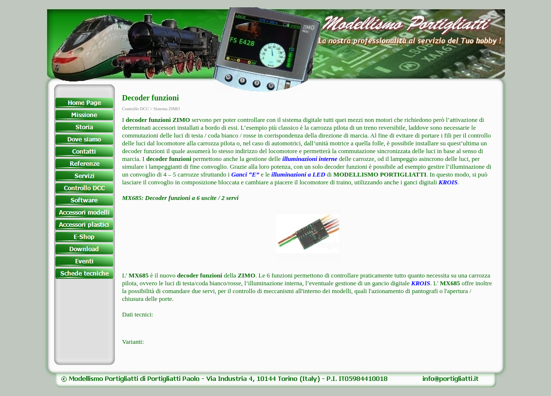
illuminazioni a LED (298, 174)
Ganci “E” (245, 174)
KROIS (447, 182)
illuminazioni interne (310, 158)
